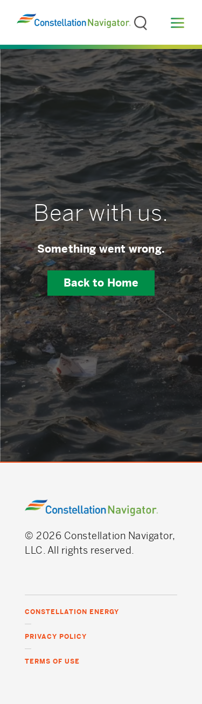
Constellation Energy (72, 612)
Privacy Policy (56, 636)
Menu (177, 23)
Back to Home (101, 283)
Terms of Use (52, 661)
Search (141, 19)
